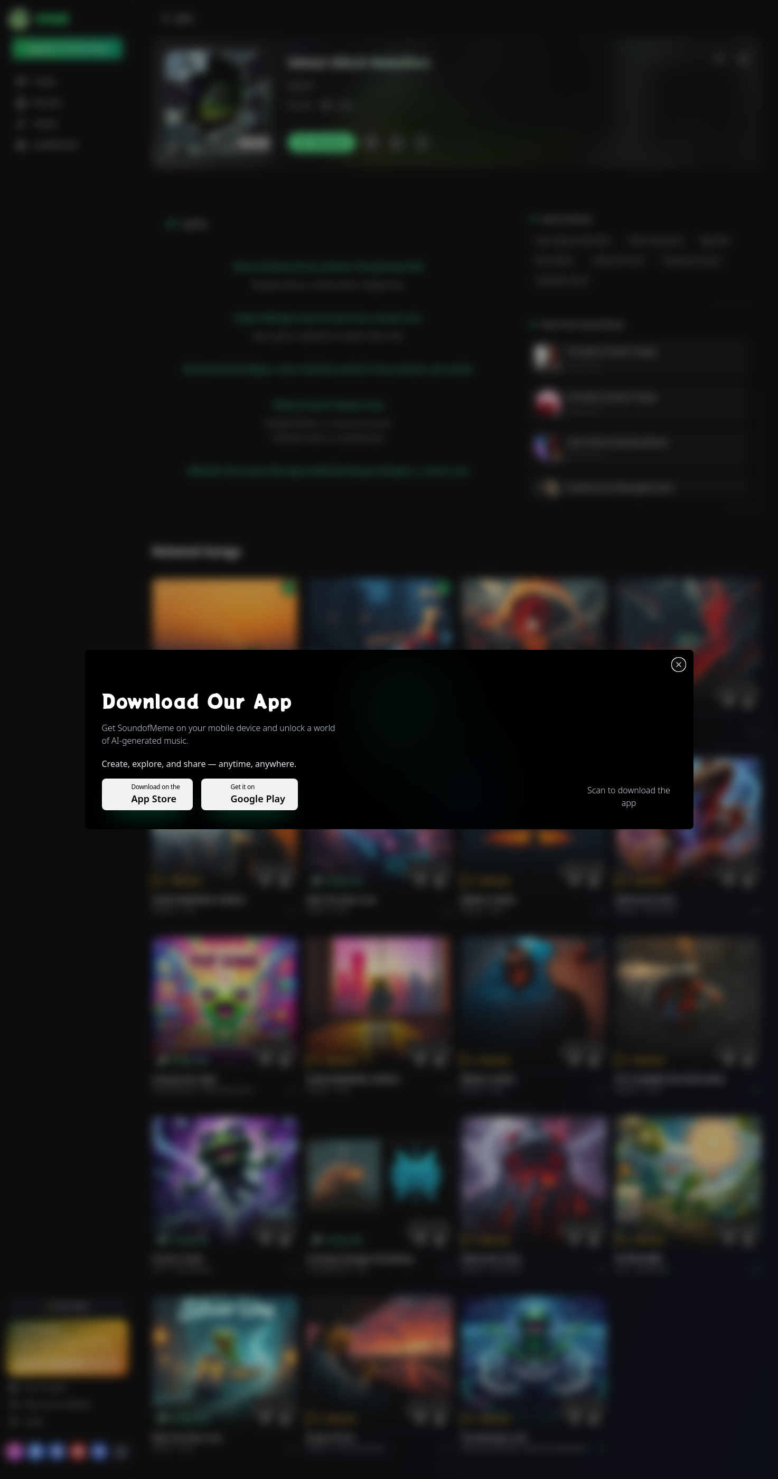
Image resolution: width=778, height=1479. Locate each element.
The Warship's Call (493, 1438)
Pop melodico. (204, 731)
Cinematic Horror (562, 280)
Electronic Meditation (556, 1448)
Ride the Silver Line (341, 900)
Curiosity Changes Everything (359, 1259)
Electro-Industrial (655, 240)
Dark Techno (555, 260)
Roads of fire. (331, 1438)
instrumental (192, 1269)
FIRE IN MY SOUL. (646, 900)
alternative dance (228, 1089)
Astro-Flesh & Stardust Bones (617, 442)
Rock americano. (362, 1448)
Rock (341, 910)
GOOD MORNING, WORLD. (199, 900)
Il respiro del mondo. (190, 721)
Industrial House (618, 260)
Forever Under (178, 1259)
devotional (652, 1269)
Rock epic (505, 731)
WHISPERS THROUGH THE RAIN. (363, 721)
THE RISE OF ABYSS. (496, 721)
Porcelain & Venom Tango (611, 351)
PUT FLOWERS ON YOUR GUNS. (670, 1079)
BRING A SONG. (489, 900)
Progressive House (691, 260)
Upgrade (67, 1363)
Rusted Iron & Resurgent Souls (620, 487)
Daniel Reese (585, 365)
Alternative (354, 731)
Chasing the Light (184, 1079)
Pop (189, 910)
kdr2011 (302, 86)
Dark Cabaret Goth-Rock (573, 240)
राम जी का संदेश (638, 1259)
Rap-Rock (714, 240)
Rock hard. (661, 910)
